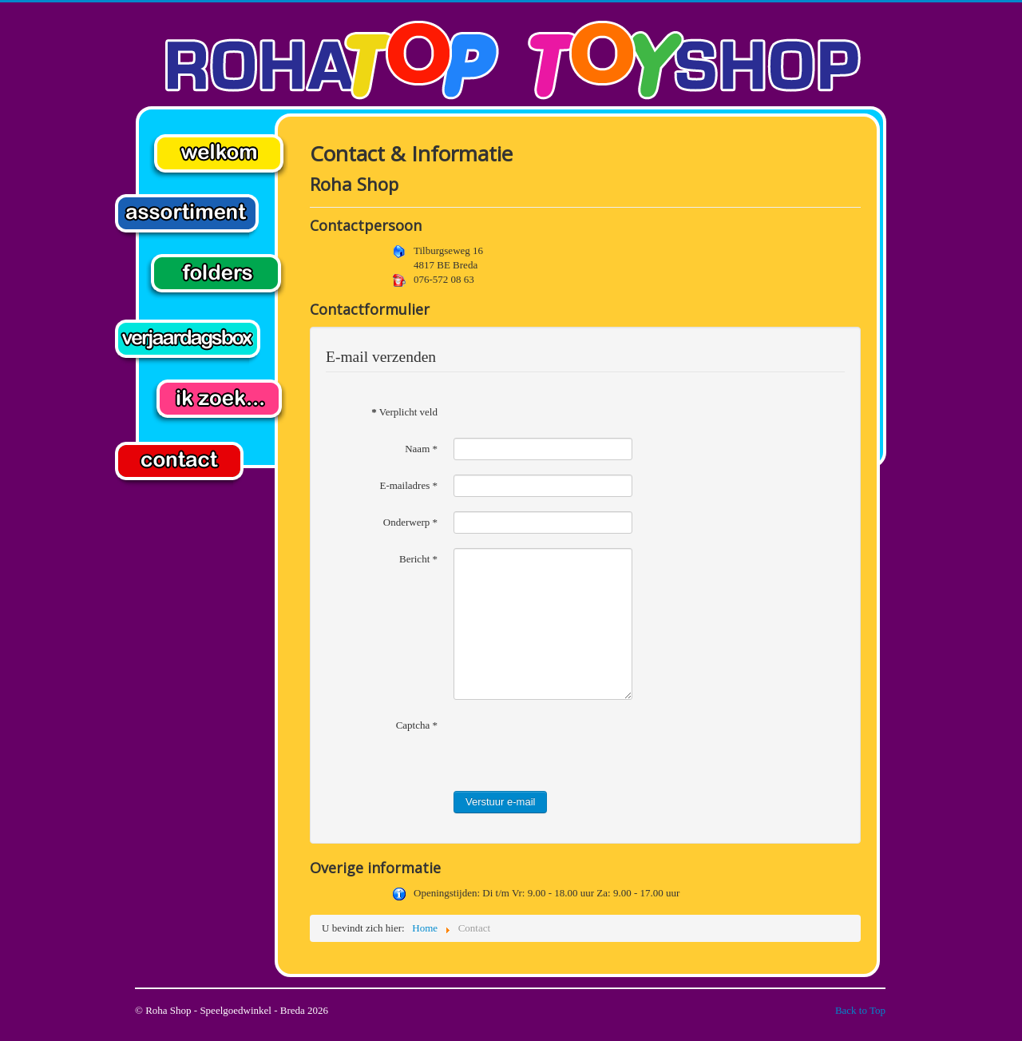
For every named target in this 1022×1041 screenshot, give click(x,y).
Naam (421, 449)
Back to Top (860, 1010)
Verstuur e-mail (500, 802)
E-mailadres (408, 485)
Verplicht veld (404, 412)
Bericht (418, 559)
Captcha (417, 725)
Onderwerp (410, 522)
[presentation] (575, 745)
